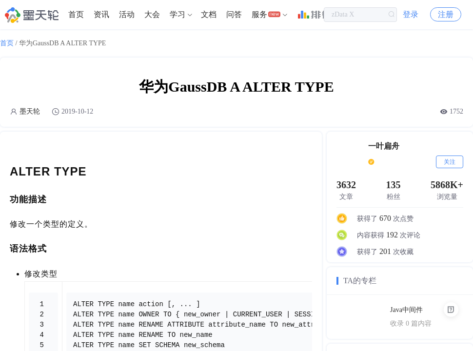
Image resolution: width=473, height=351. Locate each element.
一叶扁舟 (383, 146)
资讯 (101, 14)
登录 (410, 14)
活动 (127, 14)
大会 (152, 14)
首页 (76, 14)
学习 (177, 14)
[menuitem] (76, 14)
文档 (209, 14)
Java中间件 (406, 309)
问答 (234, 14)
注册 (445, 14)
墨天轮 (30, 111)
